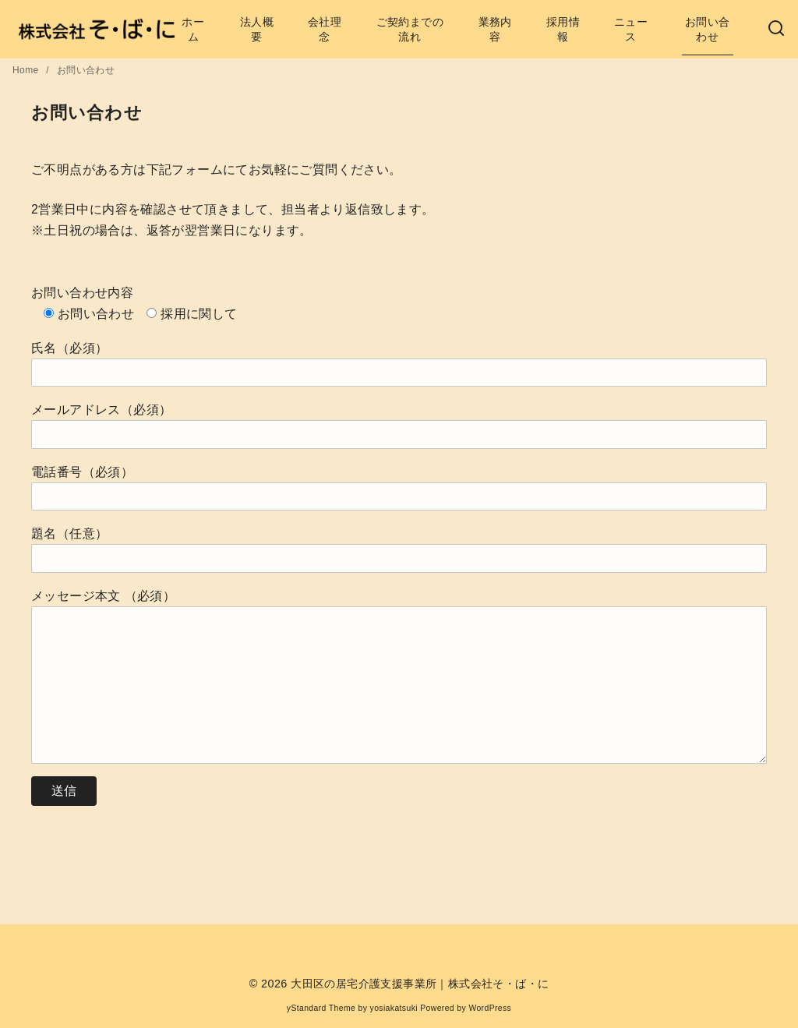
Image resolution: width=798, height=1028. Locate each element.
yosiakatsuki (394, 1008)
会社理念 (324, 29)
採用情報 (563, 29)
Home (26, 70)
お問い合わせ (707, 29)
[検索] (776, 29)
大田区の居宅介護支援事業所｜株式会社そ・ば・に (420, 983)
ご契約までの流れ (409, 29)
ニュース (631, 29)
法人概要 (257, 29)
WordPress (489, 1008)
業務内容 (495, 29)
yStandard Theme (321, 1008)
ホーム (193, 29)
